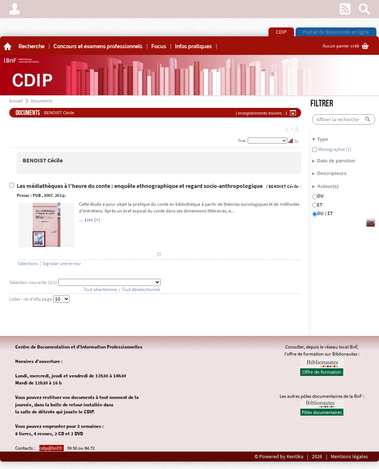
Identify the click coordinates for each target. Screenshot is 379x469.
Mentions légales (349, 456)
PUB (37, 195)
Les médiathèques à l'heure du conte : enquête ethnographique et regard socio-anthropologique (140, 185)
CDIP (281, 32)
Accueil (16, 100)
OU (320, 196)
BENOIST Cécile (43, 160)
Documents (41, 100)
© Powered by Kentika (278, 456)
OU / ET (325, 213)
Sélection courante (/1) (33, 282)
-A (286, 130)
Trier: (243, 140)
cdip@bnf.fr (51, 448)
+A (294, 129)
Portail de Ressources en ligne (336, 32)
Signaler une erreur (61, 263)
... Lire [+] (89, 220)
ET (319, 205)
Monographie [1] (334, 149)
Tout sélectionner (100, 289)
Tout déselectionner (141, 289)
